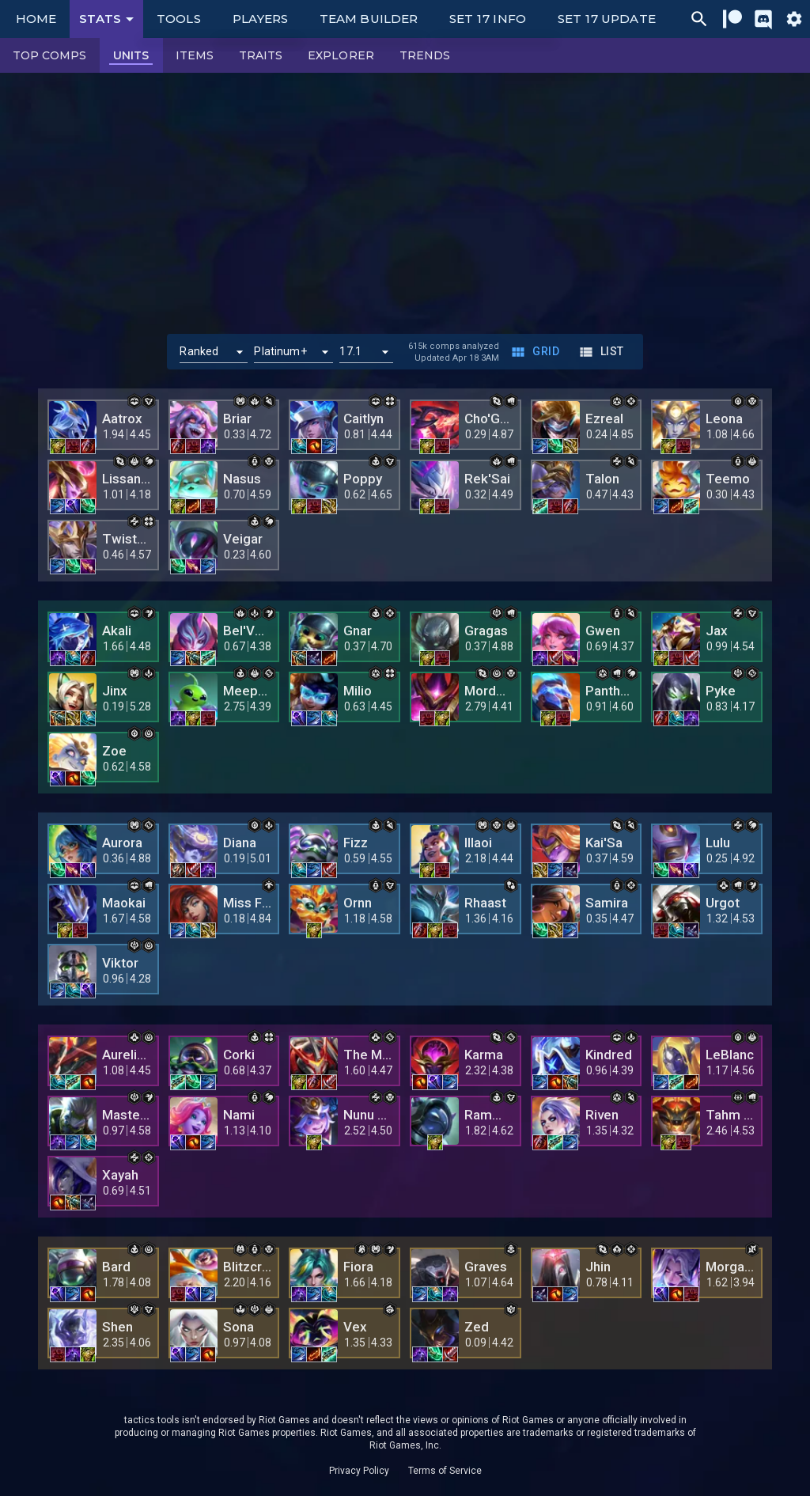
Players (261, 18)
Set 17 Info (487, 18)
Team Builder (369, 18)
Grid (536, 351)
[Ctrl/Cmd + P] (699, 19)
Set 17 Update (607, 18)
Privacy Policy (359, 1470)
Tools (178, 18)
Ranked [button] (199, 351)
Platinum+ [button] (280, 351)
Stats (109, 18)
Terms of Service (445, 1470)
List (602, 351)
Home (36, 18)
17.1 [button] (350, 351)
